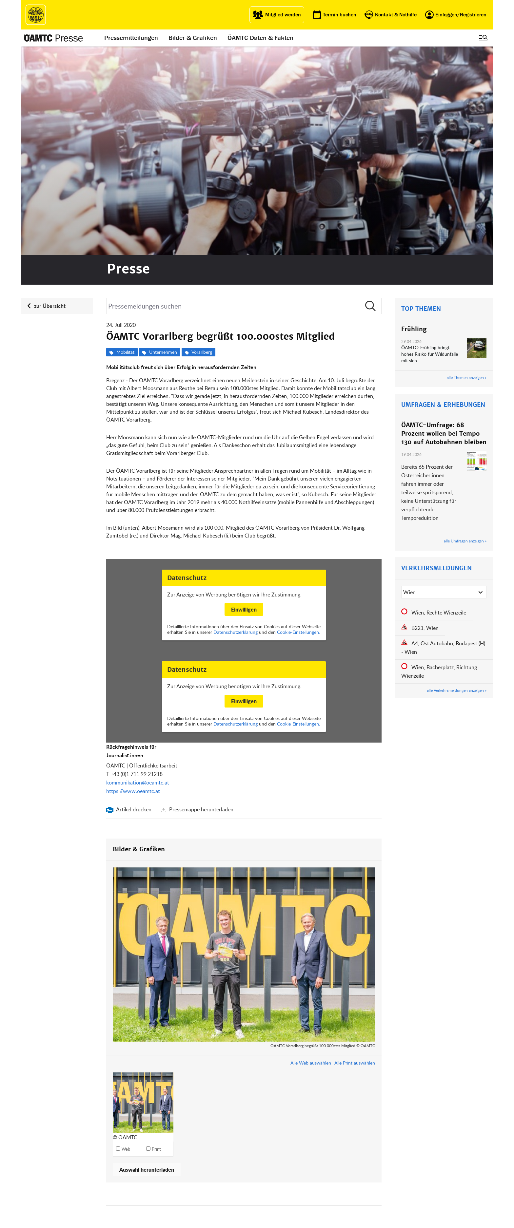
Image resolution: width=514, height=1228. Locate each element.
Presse (266, 1197)
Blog (264, 1189)
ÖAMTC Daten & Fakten (260, 38)
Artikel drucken (134, 601)
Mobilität (125, 144)
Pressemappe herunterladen (200, 601)
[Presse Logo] (53, 38)
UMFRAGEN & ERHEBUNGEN (443, 196)
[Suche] (244, 97)
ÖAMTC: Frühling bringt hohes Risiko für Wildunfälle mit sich (429, 145)
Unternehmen (163, 144)
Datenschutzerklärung (235, 424)
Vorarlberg (201, 144)
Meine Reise (225, 1205)
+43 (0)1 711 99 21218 (136, 565)
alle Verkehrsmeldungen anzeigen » (456, 481)
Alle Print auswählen (354, 854)
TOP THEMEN (421, 100)
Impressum (317, 1189)
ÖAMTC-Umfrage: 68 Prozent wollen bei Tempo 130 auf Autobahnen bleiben (443, 225)
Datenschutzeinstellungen (331, 1221)
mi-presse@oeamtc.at (288, 1060)
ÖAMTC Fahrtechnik (186, 1197)
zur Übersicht (50, 97)
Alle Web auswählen (310, 854)
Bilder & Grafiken (192, 38)
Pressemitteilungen (131, 38)
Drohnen (221, 1213)
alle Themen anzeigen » (466, 169)
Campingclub (179, 1205)
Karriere (267, 1205)
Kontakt (39, 1034)
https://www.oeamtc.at (133, 582)
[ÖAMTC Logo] (35, 14)
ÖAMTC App (224, 1189)
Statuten (314, 1197)
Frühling (413, 120)
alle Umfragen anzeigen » (465, 332)
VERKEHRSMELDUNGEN (436, 360)
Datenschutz (318, 1213)
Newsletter (270, 1213)
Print (156, 941)
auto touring (178, 1189)
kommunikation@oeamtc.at (137, 574)
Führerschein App (230, 1197)
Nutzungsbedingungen (328, 1205)
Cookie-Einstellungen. (298, 424)
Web (126, 941)
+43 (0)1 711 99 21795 (282, 1052)
